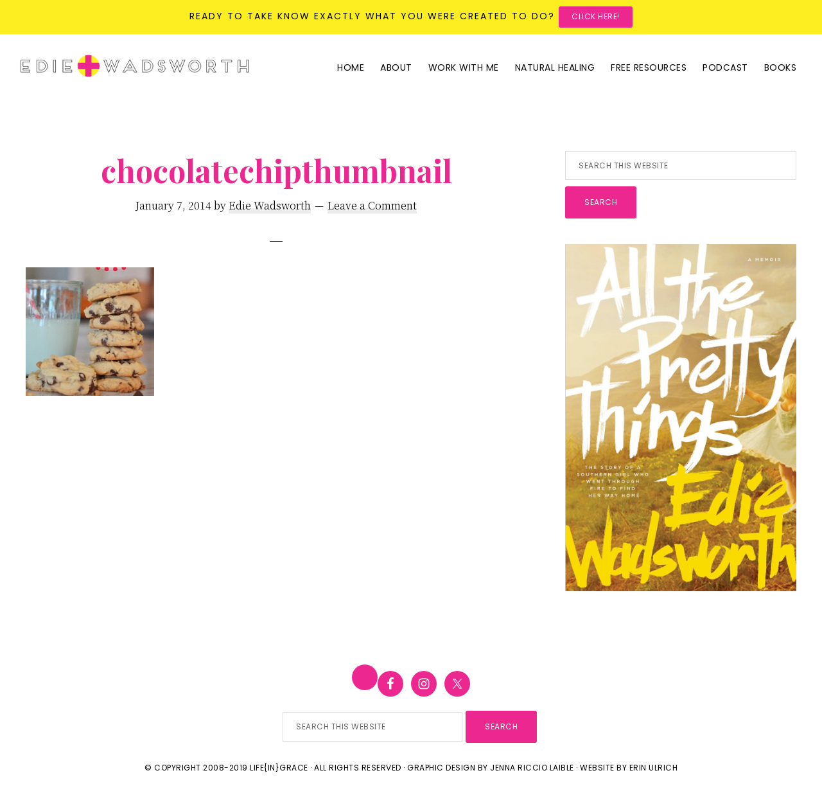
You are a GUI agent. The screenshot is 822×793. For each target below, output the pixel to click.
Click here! (596, 16)
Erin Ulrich (653, 767)
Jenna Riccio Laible (532, 767)
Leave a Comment (372, 205)
